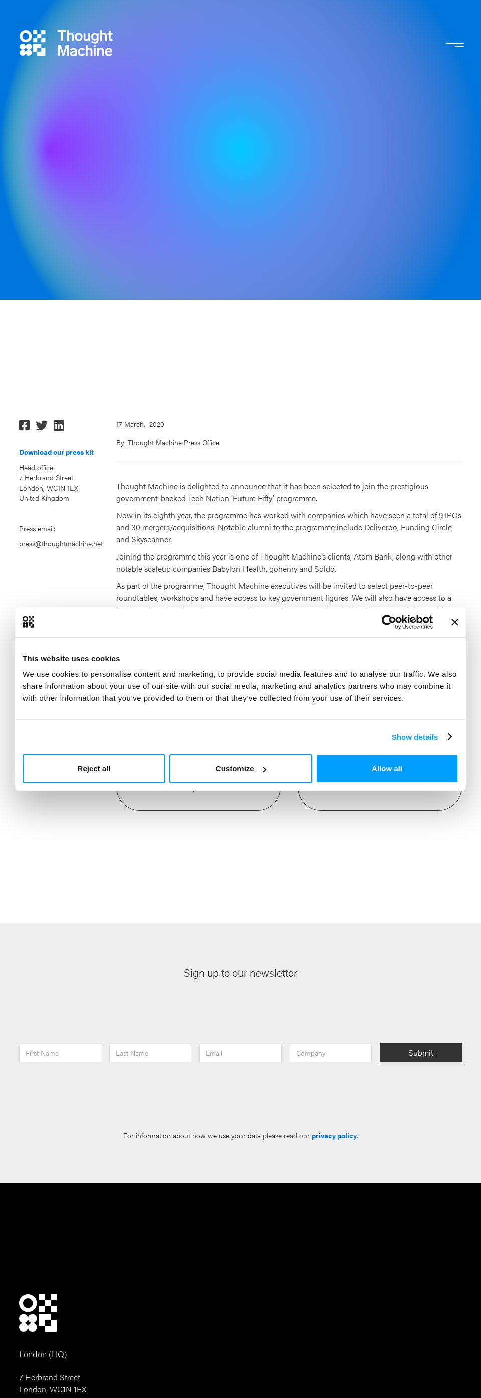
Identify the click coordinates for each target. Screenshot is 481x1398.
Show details (415, 736)
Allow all (387, 768)
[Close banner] (454, 621)
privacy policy (334, 1135)
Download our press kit (56, 452)
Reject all (94, 768)
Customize (241, 768)
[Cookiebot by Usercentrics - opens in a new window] (389, 621)
